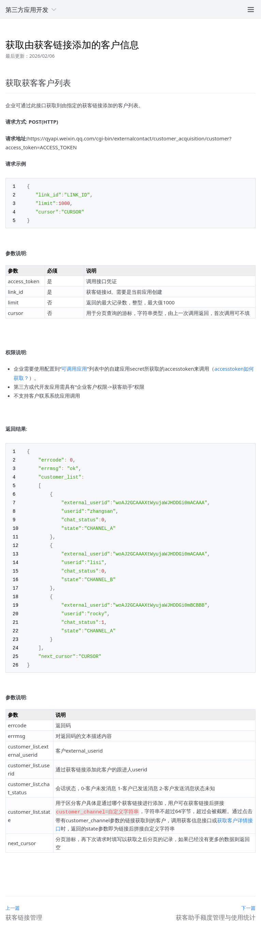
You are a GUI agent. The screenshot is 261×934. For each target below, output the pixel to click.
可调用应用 (74, 366)
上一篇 (12, 896)
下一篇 (248, 896)
